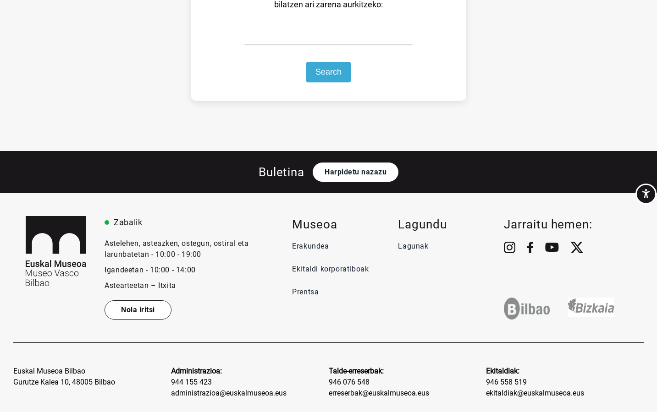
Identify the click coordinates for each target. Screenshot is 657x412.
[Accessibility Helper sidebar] (646, 194)
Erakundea (310, 246)
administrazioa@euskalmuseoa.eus (229, 393)
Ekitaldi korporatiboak (330, 269)
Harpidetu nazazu (355, 172)
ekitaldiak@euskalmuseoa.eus (535, 393)
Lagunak (413, 246)
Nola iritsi (138, 309)
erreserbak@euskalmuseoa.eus (379, 393)
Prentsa (306, 291)
